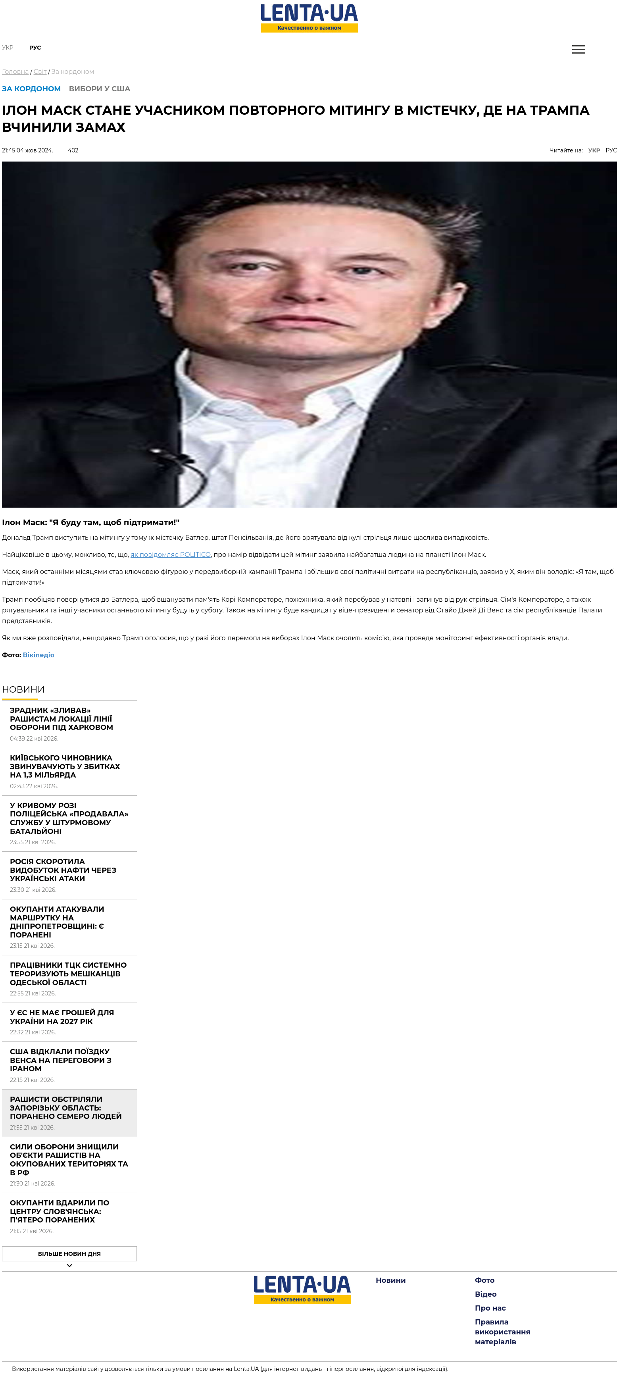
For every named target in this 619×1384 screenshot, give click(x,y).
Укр (7, 47)
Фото (485, 1280)
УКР (594, 150)
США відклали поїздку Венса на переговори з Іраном (60, 1060)
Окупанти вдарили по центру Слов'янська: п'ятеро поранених (59, 1211)
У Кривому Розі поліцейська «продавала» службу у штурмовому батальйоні (69, 818)
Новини (391, 1280)
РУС (611, 150)
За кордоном (73, 71)
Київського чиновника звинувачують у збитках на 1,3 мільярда (65, 767)
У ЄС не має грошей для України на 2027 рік (62, 1017)
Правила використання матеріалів (503, 1332)
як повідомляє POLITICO (171, 554)
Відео (486, 1294)
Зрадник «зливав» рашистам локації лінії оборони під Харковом (61, 719)
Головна (15, 71)
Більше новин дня (69, 1253)
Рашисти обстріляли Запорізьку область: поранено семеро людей (66, 1108)
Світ (40, 71)
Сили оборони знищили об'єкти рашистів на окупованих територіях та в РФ (69, 1160)
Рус (35, 47)
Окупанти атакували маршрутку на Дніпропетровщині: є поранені (57, 922)
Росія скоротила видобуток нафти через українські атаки (63, 870)
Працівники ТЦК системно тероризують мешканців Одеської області (68, 974)
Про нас (490, 1308)
